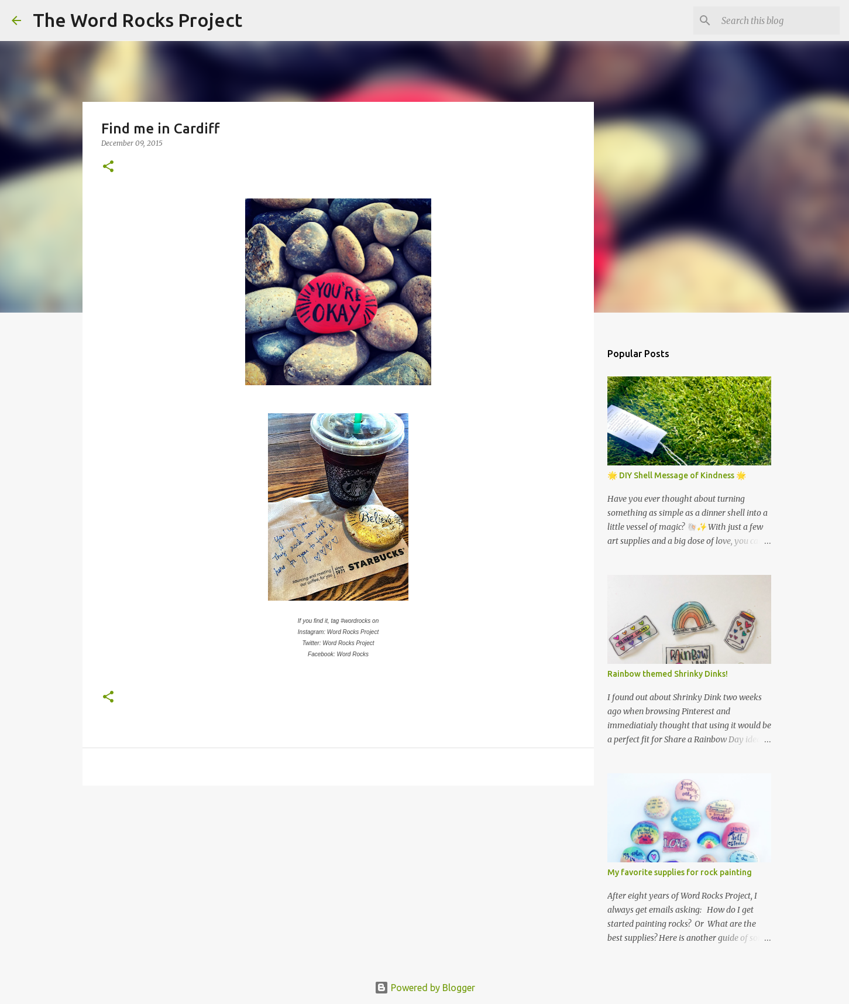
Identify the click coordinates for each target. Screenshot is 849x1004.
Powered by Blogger (424, 987)
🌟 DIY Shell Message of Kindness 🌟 (676, 475)
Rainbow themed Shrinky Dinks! (667, 674)
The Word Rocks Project (137, 19)
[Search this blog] (778, 20)
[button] (108, 167)
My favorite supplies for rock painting (679, 872)
